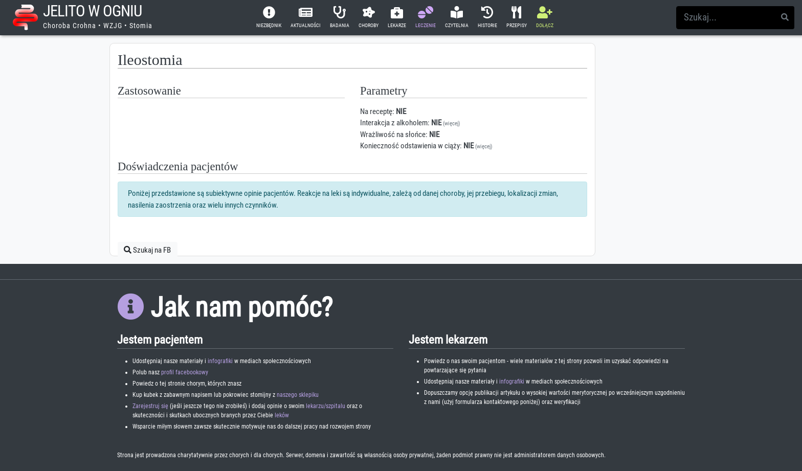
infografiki (220, 361)
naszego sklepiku (298, 394)
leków (282, 415)
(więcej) (451, 123)
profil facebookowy (184, 372)
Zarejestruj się (150, 406)
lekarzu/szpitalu (325, 406)
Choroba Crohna (69, 25)
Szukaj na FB (147, 250)
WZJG (112, 25)
